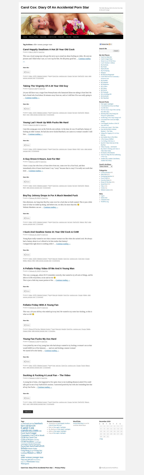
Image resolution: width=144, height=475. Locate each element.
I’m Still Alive (104, 108)
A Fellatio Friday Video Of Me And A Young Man (48, 268)
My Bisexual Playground (107, 74)
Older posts (28, 412)
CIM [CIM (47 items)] (39, 431)
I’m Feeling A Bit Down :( (108, 141)
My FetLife (104, 90)
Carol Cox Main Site (106, 57)
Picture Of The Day (34, 329)
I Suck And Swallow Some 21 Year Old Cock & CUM (51, 232)
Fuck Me (61, 37)
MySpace (103, 72)
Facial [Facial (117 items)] (23, 446)
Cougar (69, 76)
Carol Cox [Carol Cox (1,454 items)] (27, 428)
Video (30, 76)
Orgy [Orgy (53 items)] (22, 459)
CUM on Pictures (105, 172)
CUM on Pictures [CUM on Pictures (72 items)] (27, 440)
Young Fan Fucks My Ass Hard (39, 339)
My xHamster (104, 82)
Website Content (42, 76)
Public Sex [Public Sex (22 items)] (23, 461)
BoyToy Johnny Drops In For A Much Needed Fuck (50, 195)
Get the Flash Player (78, 423)
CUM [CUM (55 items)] (31, 435)
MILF (24, 115)
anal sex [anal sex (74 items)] (29, 423)
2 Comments (47, 367)
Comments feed (105, 199)
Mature (87, 113)
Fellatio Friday (27, 331)
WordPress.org (105, 201)
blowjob (60, 259)
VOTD (34, 76)
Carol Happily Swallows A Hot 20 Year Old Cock (49, 49)
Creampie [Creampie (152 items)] (25, 435)
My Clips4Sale (105, 98)
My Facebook (104, 65)
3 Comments (47, 188)
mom (86, 76)
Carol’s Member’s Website (108, 63)
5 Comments (40, 78)
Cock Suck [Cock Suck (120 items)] (25, 433)
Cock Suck (81, 259)
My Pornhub (104, 80)
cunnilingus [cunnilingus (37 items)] (37, 442)
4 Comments (35, 151)
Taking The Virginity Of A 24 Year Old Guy (45, 86)
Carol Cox (41, 52)
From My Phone (105, 180)
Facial (83, 365)
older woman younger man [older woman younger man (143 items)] (32, 457)
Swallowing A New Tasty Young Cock (111, 117)
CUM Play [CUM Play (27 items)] (36, 440)
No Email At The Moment (108, 152)
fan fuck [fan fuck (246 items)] (30, 446)
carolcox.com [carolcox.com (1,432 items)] (29, 430)
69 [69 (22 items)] (21, 423)
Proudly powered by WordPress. (109, 467)
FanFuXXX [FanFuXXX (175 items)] (39, 446)
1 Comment (39, 224)
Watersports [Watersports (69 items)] (25, 464)
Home (25, 37)
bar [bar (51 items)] (33, 423)
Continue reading (32, 98)
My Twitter (104, 67)
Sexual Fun (104, 184)
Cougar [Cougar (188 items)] (33, 433)
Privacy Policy (33, 37)
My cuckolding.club (106, 94)
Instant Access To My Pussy (108, 61)
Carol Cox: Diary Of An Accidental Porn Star (55, 7)
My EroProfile (105, 96)
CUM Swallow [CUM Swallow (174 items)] (27, 442)
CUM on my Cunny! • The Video (109, 127)
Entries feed (104, 198)
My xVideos (104, 86)
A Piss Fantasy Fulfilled (107, 139)
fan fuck (74, 76)
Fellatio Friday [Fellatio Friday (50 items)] (32, 448)
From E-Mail (104, 178)
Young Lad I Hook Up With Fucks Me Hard (45, 122)
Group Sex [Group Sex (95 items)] (38, 451)
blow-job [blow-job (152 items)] (25, 425)
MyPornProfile (105, 69)
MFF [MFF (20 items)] (35, 453)
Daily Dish (104, 174)
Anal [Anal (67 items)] (24, 423)
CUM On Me (52, 37)
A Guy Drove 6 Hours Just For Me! (41, 159)
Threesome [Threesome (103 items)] (30, 461)
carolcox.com (63, 76)
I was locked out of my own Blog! (110, 106)
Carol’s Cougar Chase (106, 59)
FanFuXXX (81, 76)
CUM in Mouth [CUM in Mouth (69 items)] (38, 435)
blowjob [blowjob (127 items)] (32, 425)
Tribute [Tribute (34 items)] (37, 462)
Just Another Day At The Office (109, 137)
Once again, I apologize (107, 104)
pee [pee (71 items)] (29, 459)
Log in (102, 196)
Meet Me (76, 37)
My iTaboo (104, 88)
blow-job (55, 259)
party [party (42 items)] (26, 459)
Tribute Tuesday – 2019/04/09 (109, 147)
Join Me (68, 37)
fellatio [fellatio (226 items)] (24, 448)
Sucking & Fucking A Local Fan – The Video (47, 375)
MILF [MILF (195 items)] (39, 453)
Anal (53, 365)
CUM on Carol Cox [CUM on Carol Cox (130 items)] (29, 437)
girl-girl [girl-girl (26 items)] (32, 450)
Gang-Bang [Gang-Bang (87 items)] (25, 451)
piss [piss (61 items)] (32, 459)
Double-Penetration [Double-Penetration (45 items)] (34, 444)
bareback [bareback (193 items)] (39, 423)
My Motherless (105, 84)
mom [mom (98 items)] (23, 455)
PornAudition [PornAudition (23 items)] (37, 459)
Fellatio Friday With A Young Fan (40, 305)
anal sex (58, 365)
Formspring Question (106, 176)
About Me (43, 37)
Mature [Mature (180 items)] (30, 453)
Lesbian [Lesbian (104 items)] (24, 453)
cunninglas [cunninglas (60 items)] (24, 444)
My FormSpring (105, 70)
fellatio (25, 261)
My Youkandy (104, 92)
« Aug (101, 439)
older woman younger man (38, 115)
